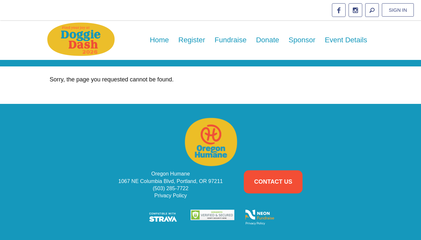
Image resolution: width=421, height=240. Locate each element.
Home (159, 40)
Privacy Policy (170, 195)
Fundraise (231, 40)
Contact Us (273, 181)
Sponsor (301, 40)
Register (192, 40)
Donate (267, 40)
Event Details (346, 40)
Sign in (398, 10)
